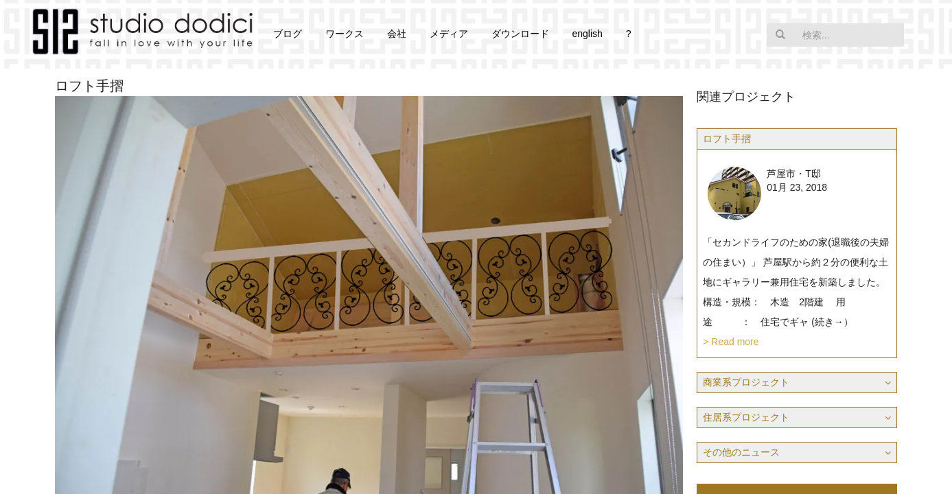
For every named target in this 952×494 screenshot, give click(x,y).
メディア (449, 33)
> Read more (730, 341)
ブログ (287, 33)
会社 (396, 33)
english (587, 33)
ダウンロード (520, 33)
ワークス (344, 33)
